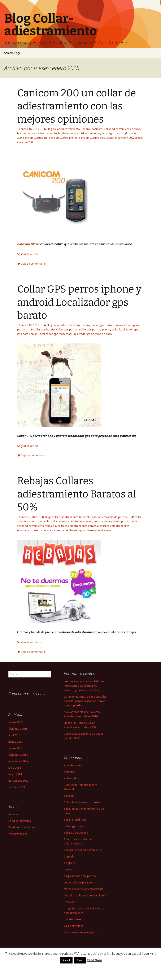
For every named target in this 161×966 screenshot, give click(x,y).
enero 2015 (15, 748)
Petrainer (70, 902)
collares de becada (76, 832)
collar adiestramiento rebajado (36, 526)
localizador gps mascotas (55, 334)
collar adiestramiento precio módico (116, 521)
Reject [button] (80, 960)
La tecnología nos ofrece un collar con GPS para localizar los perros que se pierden (85, 701)
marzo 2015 (15, 741)
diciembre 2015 (18, 728)
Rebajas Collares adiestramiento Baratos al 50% (76, 494)
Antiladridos (71, 778)
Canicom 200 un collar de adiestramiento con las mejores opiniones (76, 106)
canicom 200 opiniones (63, 138)
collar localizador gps (125, 329)
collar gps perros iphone (94, 329)
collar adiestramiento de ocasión (71, 521)
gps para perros (27, 334)
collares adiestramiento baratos (77, 526)
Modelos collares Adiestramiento (79, 133)
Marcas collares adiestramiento (37, 133)
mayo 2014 (15, 774)
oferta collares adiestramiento (53, 530)
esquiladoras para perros (80, 876)
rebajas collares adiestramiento (94, 530)
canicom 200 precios (92, 138)
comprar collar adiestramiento (83, 850)
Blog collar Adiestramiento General (68, 129)
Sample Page (12, 53)
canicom (97, 129)
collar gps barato (44, 329)
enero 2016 (15, 722)
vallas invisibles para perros (81, 932)
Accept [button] (66, 960)
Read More (94, 960)
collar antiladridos (75, 819)
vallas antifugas (73, 926)
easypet (69, 869)
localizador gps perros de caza (92, 334)
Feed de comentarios (21, 827)
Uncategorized (110, 133)
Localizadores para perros (80, 882)
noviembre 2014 (18, 761)
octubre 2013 (16, 787)
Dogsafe (69, 856)
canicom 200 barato (35, 138)
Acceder (13, 814)
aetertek (69, 772)
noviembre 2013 (18, 780)
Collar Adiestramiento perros (122, 129)
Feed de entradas (19, 821)
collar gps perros (102, 325)
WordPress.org (17, 834)
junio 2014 (14, 767)
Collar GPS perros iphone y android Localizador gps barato (79, 302)
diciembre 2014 (18, 754)
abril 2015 (14, 735)
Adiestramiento (73, 765)
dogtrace (70, 863)
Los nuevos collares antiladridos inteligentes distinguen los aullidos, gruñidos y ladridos (84, 685)
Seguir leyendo (29, 254)
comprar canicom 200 (119, 138)
